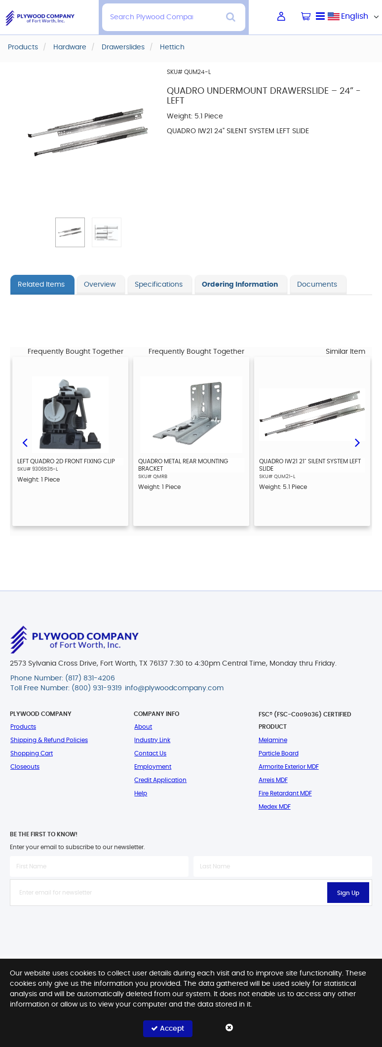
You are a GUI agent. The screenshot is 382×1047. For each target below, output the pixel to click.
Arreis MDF (273, 780)
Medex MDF (275, 807)
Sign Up (348, 893)
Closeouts (24, 767)
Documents (317, 284)
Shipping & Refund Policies (49, 740)
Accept (167, 1028)
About (143, 727)
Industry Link (152, 740)
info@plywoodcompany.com (174, 688)
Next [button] (357, 441)
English (354, 16)
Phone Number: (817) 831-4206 (62, 678)
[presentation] (191, 927)
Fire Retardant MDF (285, 793)
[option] (70, 441)
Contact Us (150, 753)
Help (140, 793)
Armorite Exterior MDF (289, 767)
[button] (70, 232)
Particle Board (279, 753)
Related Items (41, 284)
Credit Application (160, 780)
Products (23, 727)
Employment (152, 767)
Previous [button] (24, 441)
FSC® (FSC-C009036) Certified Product (305, 720)
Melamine (273, 740)
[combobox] (355, 16)
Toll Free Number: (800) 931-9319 (66, 688)
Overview (99, 284)
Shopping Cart (31, 753)
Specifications (159, 284)
